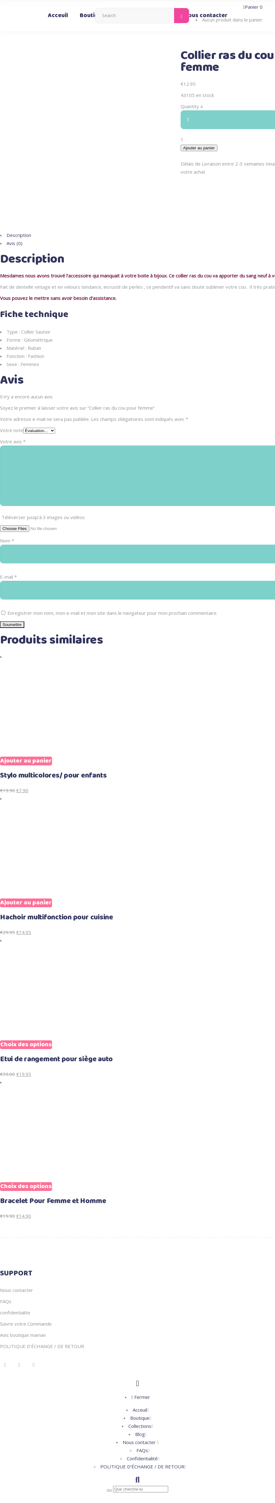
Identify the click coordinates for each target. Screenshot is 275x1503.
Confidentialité (142, 1429)
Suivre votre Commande (26, 1295)
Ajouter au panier (199, 148)
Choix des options (26, 1015)
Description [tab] (19, 206)
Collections (139, 1397)
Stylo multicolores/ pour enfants (53, 747)
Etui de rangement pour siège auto (56, 1030)
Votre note (11, 401)
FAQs (6, 1272)
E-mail (8, 548)
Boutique (139, 1389)
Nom (7, 511)
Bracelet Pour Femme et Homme (53, 1172)
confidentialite (15, 1283)
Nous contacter (16, 1261)
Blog (140, 1405)
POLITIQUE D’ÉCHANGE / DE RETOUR (42, 1317)
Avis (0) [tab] (14, 214)
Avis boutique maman (23, 1306)
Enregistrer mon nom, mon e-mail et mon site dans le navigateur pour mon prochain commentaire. (112, 584)
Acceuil (140, 1381)
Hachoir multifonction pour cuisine (56, 888)
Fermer (140, 1368)
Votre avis (13, 412)
